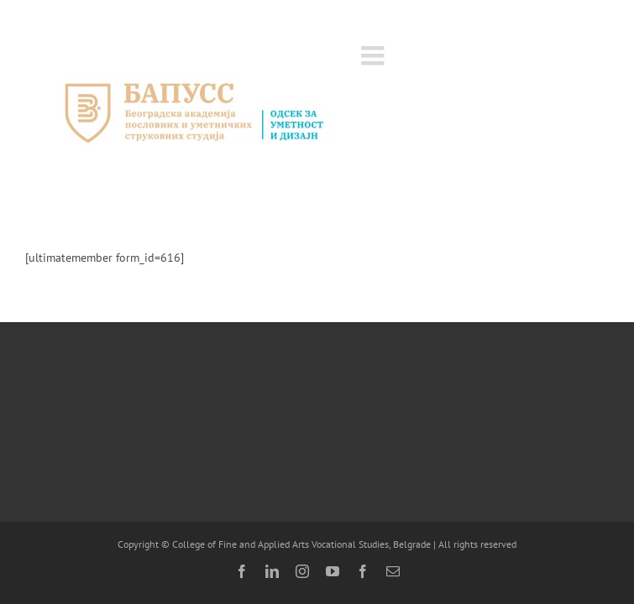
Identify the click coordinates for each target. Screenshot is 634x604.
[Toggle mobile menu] (374, 55)
